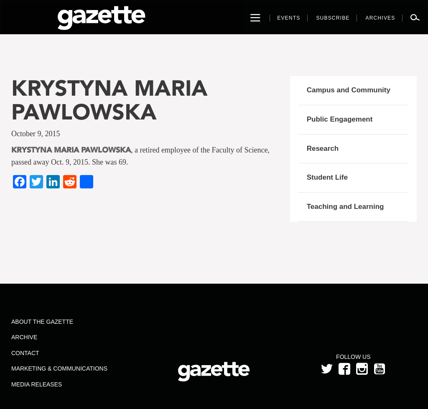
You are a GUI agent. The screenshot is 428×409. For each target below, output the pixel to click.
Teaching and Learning (345, 207)
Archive (24, 337)
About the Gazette (42, 321)
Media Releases (36, 384)
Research (323, 148)
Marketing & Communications (59, 368)
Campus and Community (348, 90)
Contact (25, 353)
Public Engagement (340, 119)
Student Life (327, 177)
